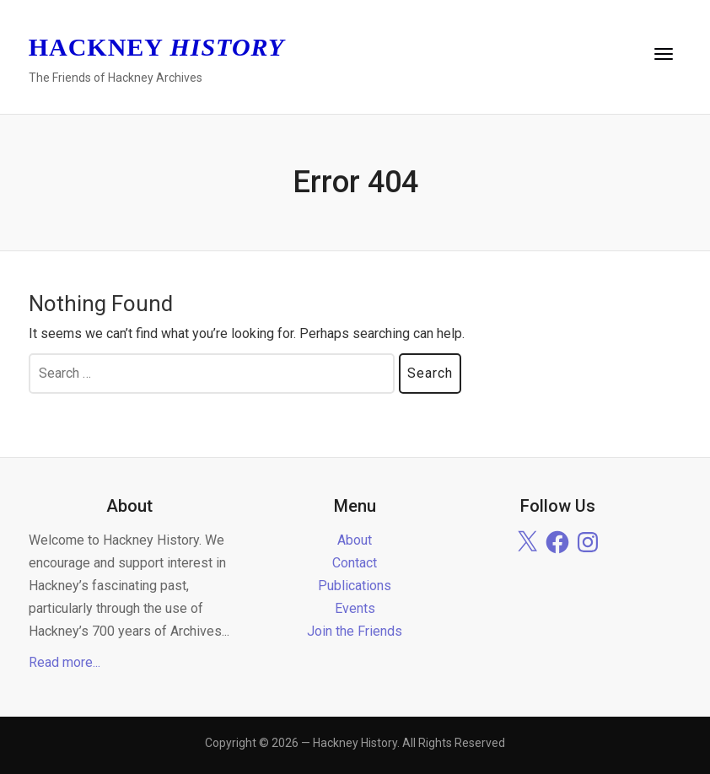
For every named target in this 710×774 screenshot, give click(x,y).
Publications (354, 586)
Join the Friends (354, 631)
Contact (354, 563)
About (354, 540)
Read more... (64, 662)
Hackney (157, 47)
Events (355, 608)
